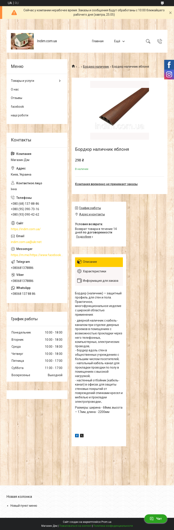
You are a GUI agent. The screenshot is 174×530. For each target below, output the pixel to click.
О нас (15, 89)
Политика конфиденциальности (113, 525)
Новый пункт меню (23, 505)
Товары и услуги (22, 80)
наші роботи (19, 115)
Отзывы (16, 98)
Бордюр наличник (96, 66)
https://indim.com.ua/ (26, 229)
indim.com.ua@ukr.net (26, 242)
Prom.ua (106, 521)
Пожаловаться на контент (75, 525)
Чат (156, 519)
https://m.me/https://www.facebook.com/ (37, 255)
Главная (98, 41)
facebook (17, 106)
